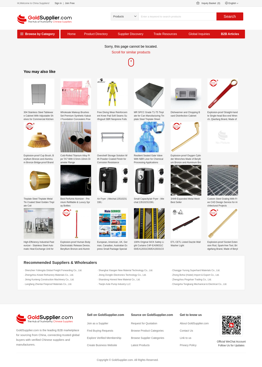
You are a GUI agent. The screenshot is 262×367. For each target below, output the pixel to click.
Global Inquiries (199, 34)
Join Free (70, 3)
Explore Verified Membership (104, 337)
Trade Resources (165, 34)
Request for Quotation (144, 323)
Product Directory (96, 34)
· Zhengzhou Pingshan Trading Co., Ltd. (191, 279)
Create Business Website (102, 345)
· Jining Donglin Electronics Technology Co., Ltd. (122, 275)
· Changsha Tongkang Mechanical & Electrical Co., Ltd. (199, 284)
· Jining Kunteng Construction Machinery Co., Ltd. (49, 279)
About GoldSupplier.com (194, 323)
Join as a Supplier (97, 323)
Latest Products (140, 345)
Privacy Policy (188, 345)
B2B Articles (230, 34)
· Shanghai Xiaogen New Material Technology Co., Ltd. (125, 270)
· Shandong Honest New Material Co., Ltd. (118, 279)
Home (72, 34)
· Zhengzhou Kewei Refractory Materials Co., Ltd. (49, 275)
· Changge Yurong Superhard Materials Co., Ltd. (195, 270)
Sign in (58, 3)
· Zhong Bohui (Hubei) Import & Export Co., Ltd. (195, 275)
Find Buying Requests (100, 330)
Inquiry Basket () (211, 3)
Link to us (185, 337)
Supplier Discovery (130, 34)
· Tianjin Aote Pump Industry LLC (114, 284)
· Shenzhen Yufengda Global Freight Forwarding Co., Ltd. (53, 270)
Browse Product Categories (147, 330)
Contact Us (186, 330)
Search (230, 16)
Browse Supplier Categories (147, 337)
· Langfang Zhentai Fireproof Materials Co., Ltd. (48, 284)
